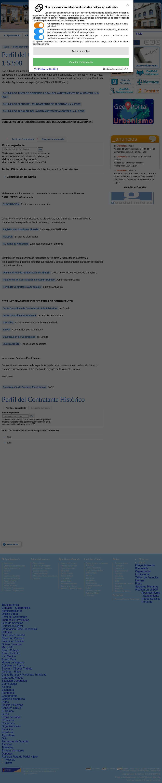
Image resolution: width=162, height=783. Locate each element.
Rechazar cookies (81, 51)
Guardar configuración (81, 62)
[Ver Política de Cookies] (46, 69)
